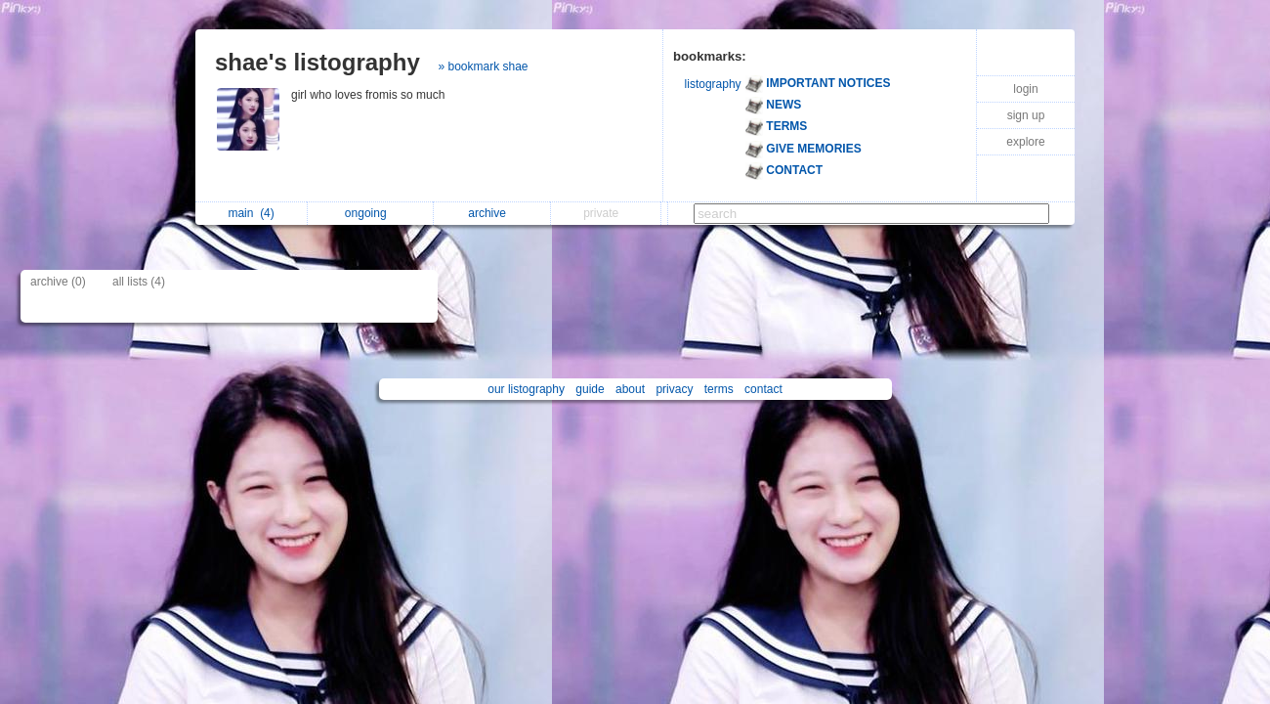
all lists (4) (138, 281)
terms (719, 389)
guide (589, 389)
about (630, 389)
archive (492, 213)
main (251, 213)
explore (1025, 142)
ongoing (371, 213)
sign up (1026, 115)
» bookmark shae (483, 66)
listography (713, 84)
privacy (674, 389)
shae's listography (317, 62)
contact (763, 389)
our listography (526, 389)
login (1025, 89)
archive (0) (58, 281)
